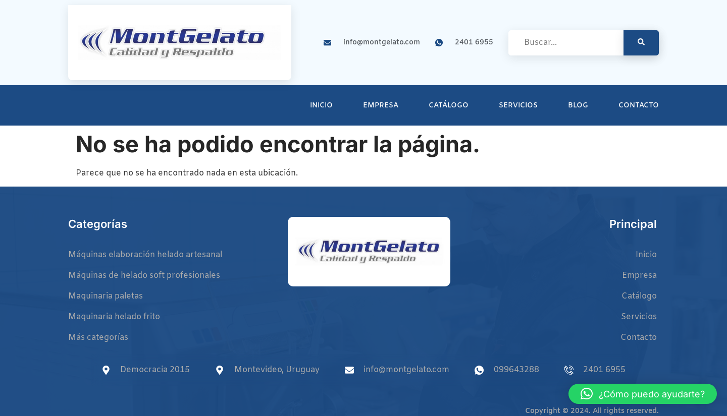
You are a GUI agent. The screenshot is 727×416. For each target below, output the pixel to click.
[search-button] (641, 42)
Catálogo (449, 105)
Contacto (638, 105)
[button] (642, 394)
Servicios (518, 105)
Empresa (380, 105)
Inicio (321, 105)
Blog (578, 105)
